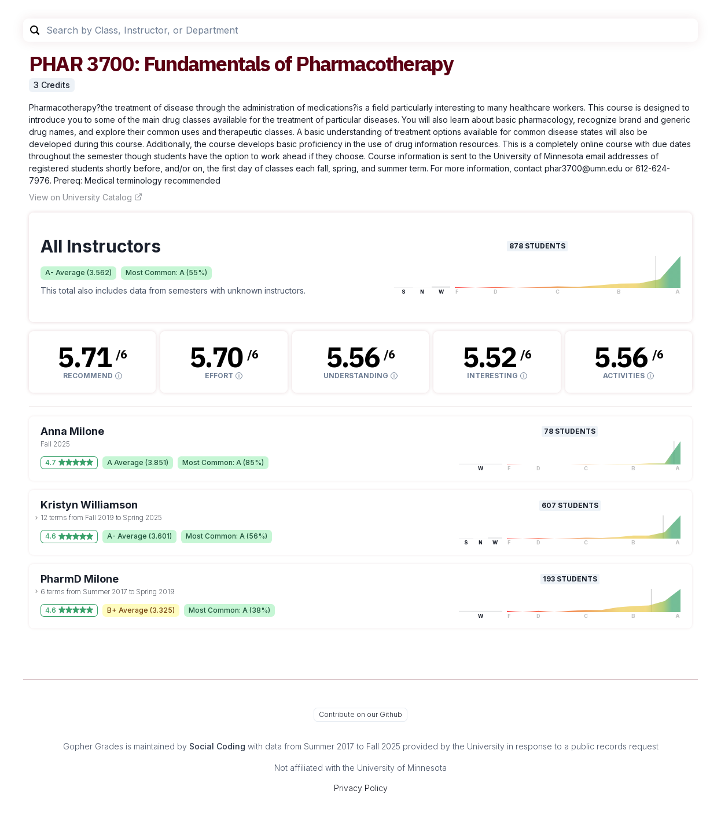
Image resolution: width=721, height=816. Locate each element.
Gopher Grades (93, 746)
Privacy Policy (361, 788)
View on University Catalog (85, 197)
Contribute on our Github (360, 714)
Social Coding (217, 746)
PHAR (56, 63)
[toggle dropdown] (36, 518)
